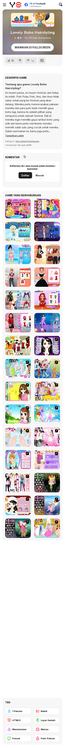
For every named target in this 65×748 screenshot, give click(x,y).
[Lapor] (30, 60)
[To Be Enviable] (18, 391)
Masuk (40, 175)
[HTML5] (18, 720)
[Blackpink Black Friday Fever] (47, 322)
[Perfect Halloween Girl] (47, 231)
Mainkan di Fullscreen (32, 47)
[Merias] (47, 729)
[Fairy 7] (47, 505)
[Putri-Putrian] (47, 738)
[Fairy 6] (18, 528)
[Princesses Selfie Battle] (47, 208)
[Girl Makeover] (47, 459)
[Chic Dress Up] (18, 482)
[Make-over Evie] (18, 459)
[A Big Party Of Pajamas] (18, 368)
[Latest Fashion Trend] (47, 368)
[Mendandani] (18, 729)
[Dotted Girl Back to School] (47, 254)
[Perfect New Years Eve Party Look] (47, 300)
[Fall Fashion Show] (18, 208)
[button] (14, 136)
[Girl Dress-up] (18, 505)
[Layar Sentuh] (47, 720)
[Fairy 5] (47, 482)
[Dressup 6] (47, 528)
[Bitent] (47, 711)
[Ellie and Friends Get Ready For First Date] (18, 322)
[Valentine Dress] (47, 437)
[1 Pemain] (18, 711)
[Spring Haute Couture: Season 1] (47, 277)
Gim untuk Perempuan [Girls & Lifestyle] (27, 141)
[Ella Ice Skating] (18, 231)
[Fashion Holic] (18, 277)
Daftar (25, 175)
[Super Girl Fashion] (18, 345)
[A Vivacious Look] (18, 414)
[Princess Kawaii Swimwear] (18, 254)
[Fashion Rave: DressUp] (18, 300)
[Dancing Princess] (47, 414)
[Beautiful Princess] (47, 391)
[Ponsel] (18, 738)
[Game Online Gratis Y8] (15, 4)
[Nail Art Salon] (18, 437)
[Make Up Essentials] (47, 345)
